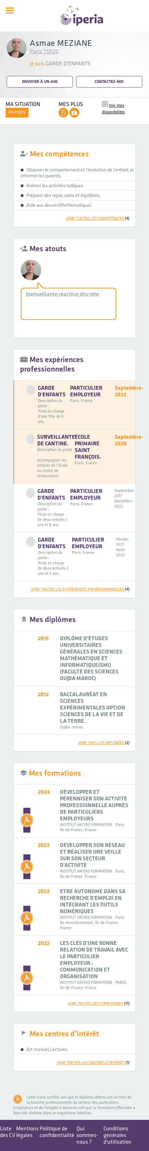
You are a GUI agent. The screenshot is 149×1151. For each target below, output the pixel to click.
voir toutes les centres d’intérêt (93, 1062)
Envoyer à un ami (39, 81)
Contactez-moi (109, 81)
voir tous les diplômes (104, 743)
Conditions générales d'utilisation (117, 1135)
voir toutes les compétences (98, 218)
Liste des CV (7, 1132)
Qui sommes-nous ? (87, 1135)
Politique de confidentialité (57, 1132)
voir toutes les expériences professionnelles (80, 589)
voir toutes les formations (99, 1003)
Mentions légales (27, 1132)
